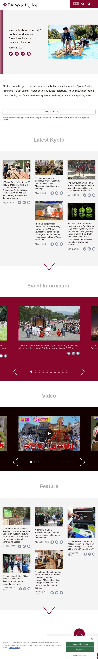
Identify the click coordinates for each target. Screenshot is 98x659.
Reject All (80, 650)
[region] (48, 647)
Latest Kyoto (49, 139)
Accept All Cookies (80, 644)
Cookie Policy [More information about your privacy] (14, 648)
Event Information (49, 285)
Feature (49, 486)
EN (76, 4)
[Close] (92, 639)
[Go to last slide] (15, 371)
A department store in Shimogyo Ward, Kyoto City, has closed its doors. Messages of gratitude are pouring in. (47, 183)
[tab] (31, 372)
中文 (82, 4)
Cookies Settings (80, 655)
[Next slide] (82, 371)
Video (49, 395)
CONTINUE (49, 112)
